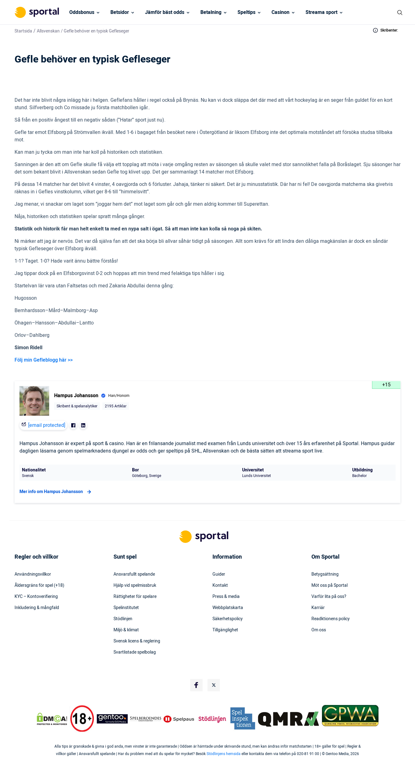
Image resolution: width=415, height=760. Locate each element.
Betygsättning (325, 574)
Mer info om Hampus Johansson (56, 492)
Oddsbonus (81, 12)
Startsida (23, 31)
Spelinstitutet (126, 608)
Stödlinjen (122, 619)
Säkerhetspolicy (227, 619)
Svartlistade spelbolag (134, 652)
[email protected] (46, 425)
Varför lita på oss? (328, 597)
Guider (218, 574)
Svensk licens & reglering (136, 641)
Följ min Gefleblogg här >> (44, 360)
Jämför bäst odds (164, 12)
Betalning (210, 12)
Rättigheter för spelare (134, 597)
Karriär (318, 608)
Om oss (318, 630)
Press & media (226, 597)
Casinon (280, 12)
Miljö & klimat (126, 630)
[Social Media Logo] (196, 685)
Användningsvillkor (33, 574)
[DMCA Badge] (52, 719)
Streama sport (321, 12)
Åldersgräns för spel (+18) (39, 585)
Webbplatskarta (227, 608)
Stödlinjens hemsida (224, 754)
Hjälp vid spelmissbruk (134, 585)
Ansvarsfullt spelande (134, 574)
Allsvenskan (48, 31)
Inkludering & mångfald (37, 608)
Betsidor (119, 12)
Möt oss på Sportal (329, 585)
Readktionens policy (330, 619)
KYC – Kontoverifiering (36, 597)
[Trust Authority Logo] (112, 719)
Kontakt (220, 585)
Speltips (246, 12)
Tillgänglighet (225, 630)
